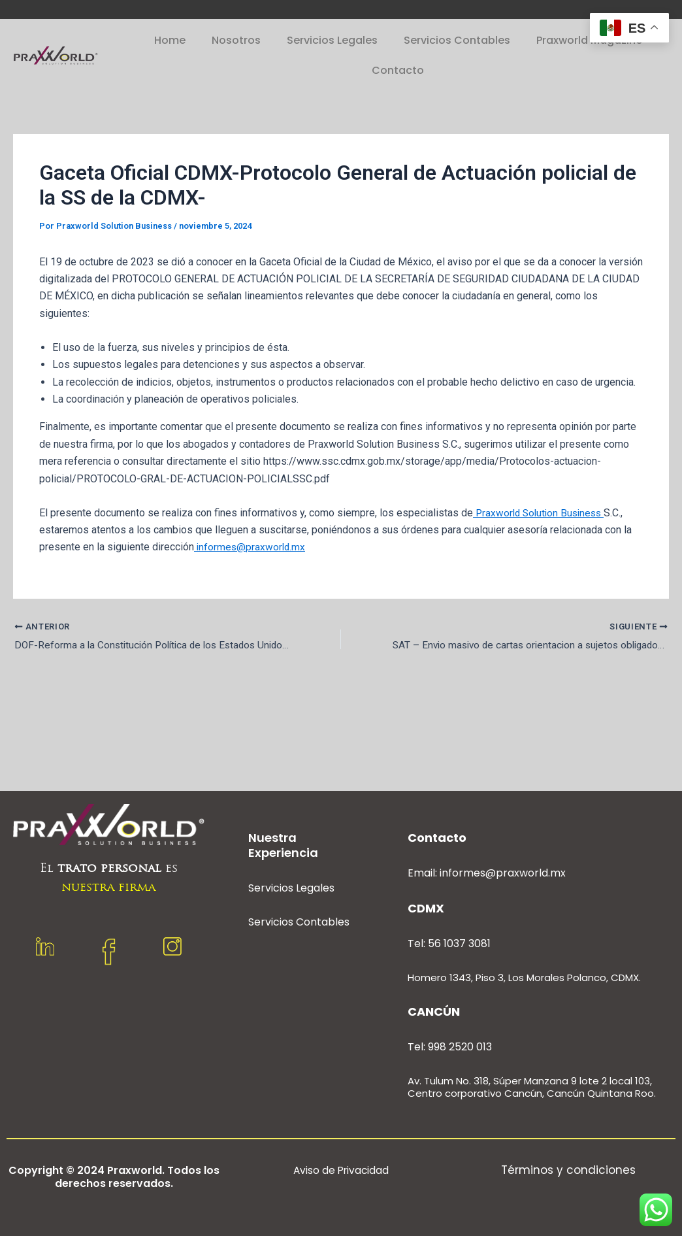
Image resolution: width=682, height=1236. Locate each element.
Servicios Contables (457, 40)
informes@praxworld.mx (251, 547)
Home (170, 40)
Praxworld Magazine (589, 40)
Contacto (398, 70)
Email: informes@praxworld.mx (487, 872)
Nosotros (236, 40)
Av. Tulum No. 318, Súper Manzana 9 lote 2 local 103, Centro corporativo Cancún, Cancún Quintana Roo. (532, 1087)
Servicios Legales (332, 40)
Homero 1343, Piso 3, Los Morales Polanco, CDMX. (524, 977)
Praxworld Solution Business (541, 513)
